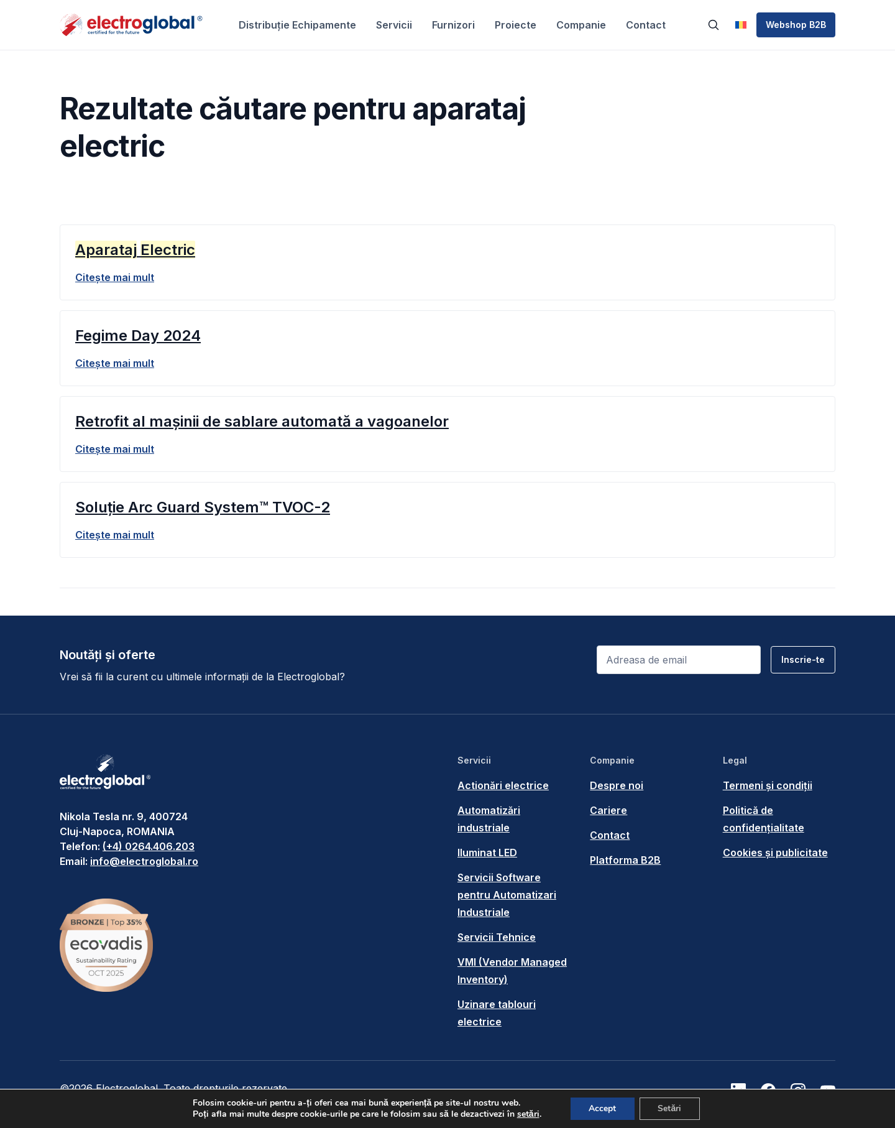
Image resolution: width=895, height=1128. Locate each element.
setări (527, 1114)
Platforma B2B (625, 860)
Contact (646, 25)
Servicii (394, 25)
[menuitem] (741, 25)
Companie (581, 25)
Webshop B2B (796, 24)
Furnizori (453, 25)
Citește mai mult (114, 277)
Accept (602, 1108)
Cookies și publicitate (775, 852)
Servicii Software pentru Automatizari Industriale (506, 894)
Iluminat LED (487, 852)
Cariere (608, 810)
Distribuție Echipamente (297, 25)
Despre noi (616, 785)
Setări (670, 1108)
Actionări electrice (503, 785)
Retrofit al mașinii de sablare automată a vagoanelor (262, 421)
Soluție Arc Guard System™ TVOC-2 (202, 507)
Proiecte (515, 25)
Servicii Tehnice (496, 937)
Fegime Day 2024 (138, 335)
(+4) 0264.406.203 (149, 846)
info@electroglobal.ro (144, 861)
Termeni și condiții (767, 785)
